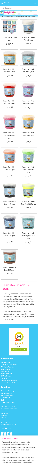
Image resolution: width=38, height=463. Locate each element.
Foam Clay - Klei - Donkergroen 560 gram (28, 235)
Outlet (3, 400)
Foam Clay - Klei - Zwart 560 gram (9, 202)
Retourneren (5, 371)
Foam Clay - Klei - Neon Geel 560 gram (28, 202)
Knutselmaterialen (7, 395)
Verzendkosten (6, 362)
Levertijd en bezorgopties (9, 364)
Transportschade (6, 374)
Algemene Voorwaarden (9, 380)
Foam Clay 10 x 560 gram (10, 38)
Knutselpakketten (6, 393)
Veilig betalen (5, 369)
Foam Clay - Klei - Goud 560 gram (9, 70)
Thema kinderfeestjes (8, 391)
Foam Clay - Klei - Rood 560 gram (9, 102)
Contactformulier (11, 445)
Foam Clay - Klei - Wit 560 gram (28, 38)
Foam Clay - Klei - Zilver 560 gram (28, 70)
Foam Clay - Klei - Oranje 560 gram (9, 168)
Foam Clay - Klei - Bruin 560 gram (9, 269)
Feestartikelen (5, 398)
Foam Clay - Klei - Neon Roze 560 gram (9, 135)
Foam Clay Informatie (8, 402)
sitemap (19, 456)
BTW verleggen (6, 376)
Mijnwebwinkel (22, 459)
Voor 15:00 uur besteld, (8, 406)
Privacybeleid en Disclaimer (9, 383)
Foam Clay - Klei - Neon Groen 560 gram (28, 169)
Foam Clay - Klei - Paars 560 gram (28, 102)
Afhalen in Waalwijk (7, 367)
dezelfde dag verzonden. (9, 409)
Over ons (4, 378)
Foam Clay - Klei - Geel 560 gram (28, 134)
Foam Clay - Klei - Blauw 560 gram (9, 234)
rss (22, 456)
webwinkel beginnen (30, 456)
